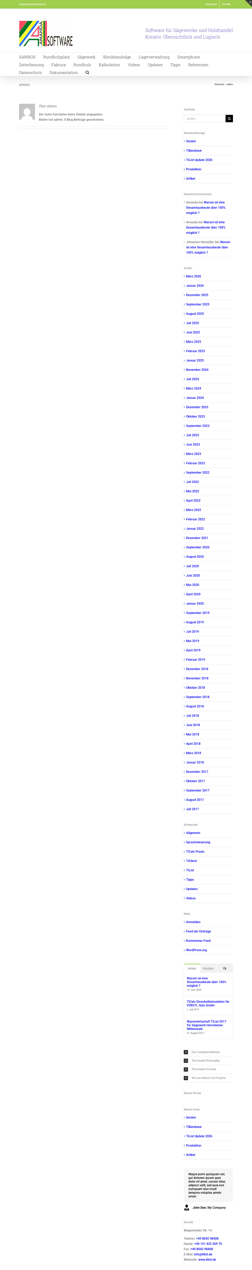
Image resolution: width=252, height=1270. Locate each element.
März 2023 (193, 454)
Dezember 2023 (197, 407)
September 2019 (197, 613)
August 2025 (195, 314)
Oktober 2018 (195, 688)
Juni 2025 (193, 332)
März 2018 (193, 753)
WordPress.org (196, 950)
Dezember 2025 (197, 295)
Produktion (193, 169)
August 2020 (195, 556)
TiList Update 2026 (199, 160)
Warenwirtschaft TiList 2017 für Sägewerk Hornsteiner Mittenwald (206, 1025)
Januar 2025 (195, 360)
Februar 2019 (195, 659)
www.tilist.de (207, 1259)
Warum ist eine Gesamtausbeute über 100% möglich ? (206, 208)
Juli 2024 (192, 379)
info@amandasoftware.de (32, 4)
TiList (190, 870)
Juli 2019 (192, 631)
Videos (191, 898)
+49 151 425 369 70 (208, 1244)
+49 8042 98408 (207, 1238)
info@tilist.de (203, 1254)
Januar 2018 (195, 762)
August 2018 (195, 706)
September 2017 (197, 790)
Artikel (190, 178)
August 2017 (195, 800)
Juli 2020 (192, 566)
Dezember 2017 (197, 772)
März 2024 (193, 388)
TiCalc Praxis (195, 851)
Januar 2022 (195, 528)
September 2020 (197, 547)
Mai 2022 (192, 491)
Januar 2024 (195, 398)
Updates (192, 889)
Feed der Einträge (198, 931)
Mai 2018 (192, 734)
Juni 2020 (193, 575)
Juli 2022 (192, 482)
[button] (87, 72)
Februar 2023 (195, 463)
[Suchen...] (205, 118)
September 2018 (197, 697)
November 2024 (197, 370)
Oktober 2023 (195, 416)
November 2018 (197, 678)
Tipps (190, 879)
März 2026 (193, 276)
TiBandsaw (194, 150)
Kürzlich (208, 968)
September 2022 (197, 472)
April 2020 (193, 594)
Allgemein (193, 833)
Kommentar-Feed (198, 941)
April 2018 (193, 744)
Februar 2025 (195, 351)
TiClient (191, 861)
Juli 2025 (192, 323)
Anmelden (193, 922)
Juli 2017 (192, 809)
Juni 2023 (193, 444)
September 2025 (197, 304)
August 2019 (195, 622)
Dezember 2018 (197, 669)
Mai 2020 (192, 585)
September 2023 (197, 426)
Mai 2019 (192, 641)
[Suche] (229, 118)
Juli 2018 (192, 716)
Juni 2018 (193, 725)
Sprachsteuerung (198, 842)
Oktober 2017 (195, 781)
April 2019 (193, 650)
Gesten (191, 141)
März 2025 (193, 342)
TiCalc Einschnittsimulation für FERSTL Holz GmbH (208, 1003)
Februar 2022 (195, 519)
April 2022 (193, 500)
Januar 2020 (195, 603)
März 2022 (193, 510)
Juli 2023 (192, 435)
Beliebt (192, 968)
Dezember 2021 (197, 538)
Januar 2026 (195, 286)
